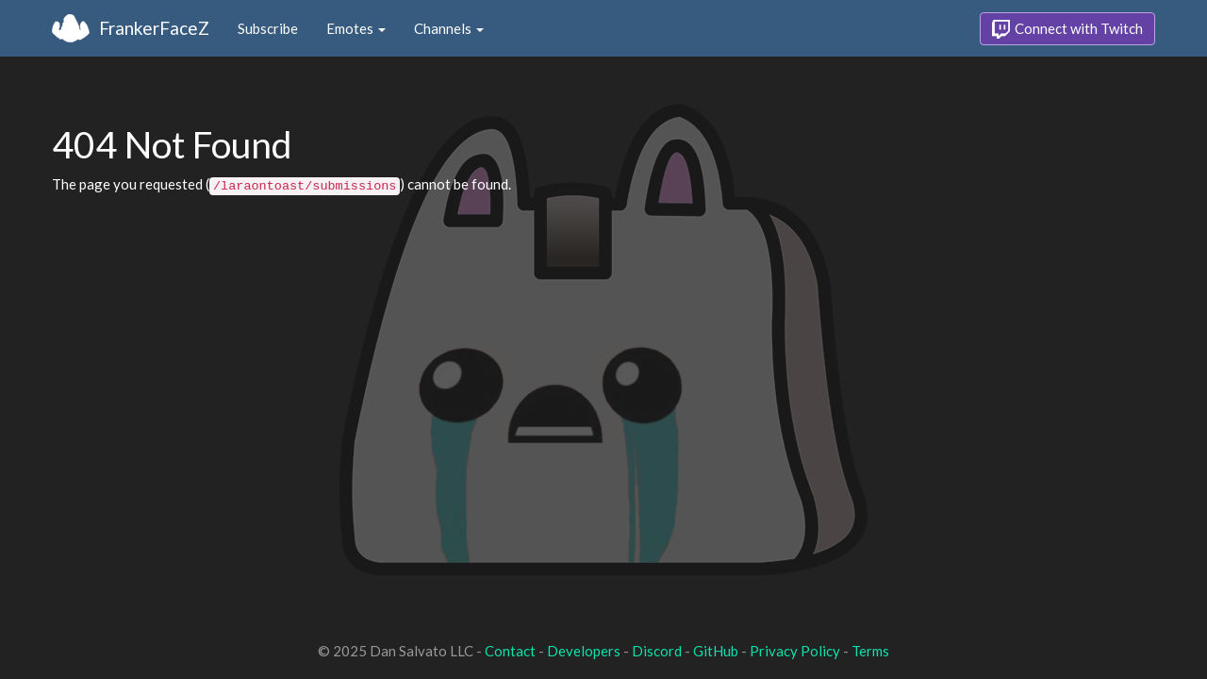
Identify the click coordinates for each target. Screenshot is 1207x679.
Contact (510, 650)
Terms (870, 650)
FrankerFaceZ (154, 28)
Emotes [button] (356, 28)
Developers (583, 650)
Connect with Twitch (1067, 29)
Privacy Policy (795, 650)
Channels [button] (449, 28)
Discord (657, 650)
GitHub (715, 650)
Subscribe (268, 28)
